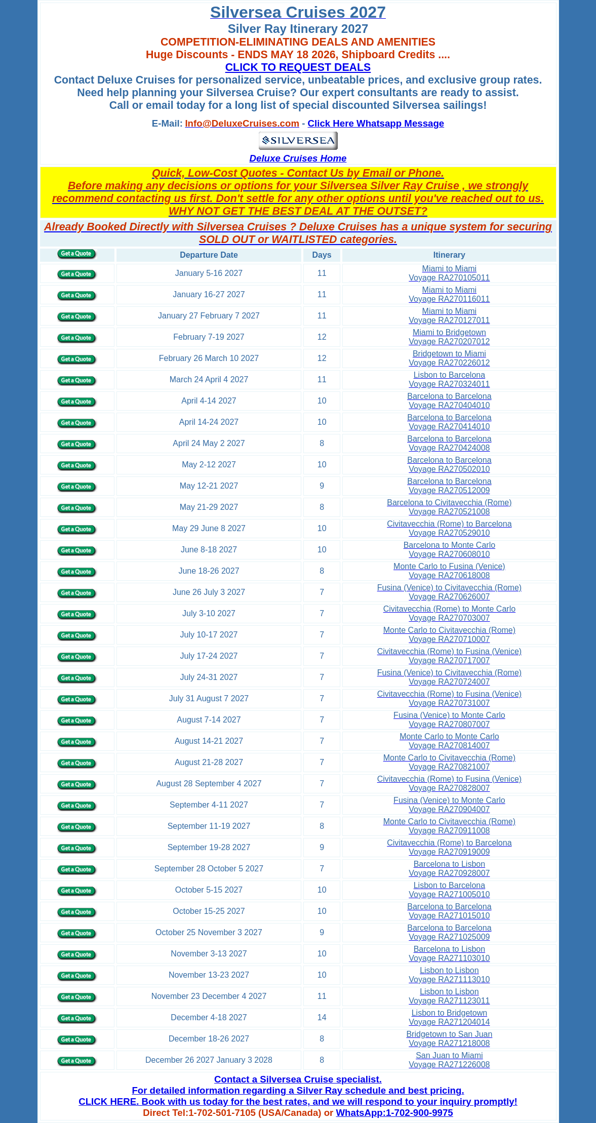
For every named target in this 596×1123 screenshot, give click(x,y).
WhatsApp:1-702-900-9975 (394, 1112)
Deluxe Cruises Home (298, 158)
